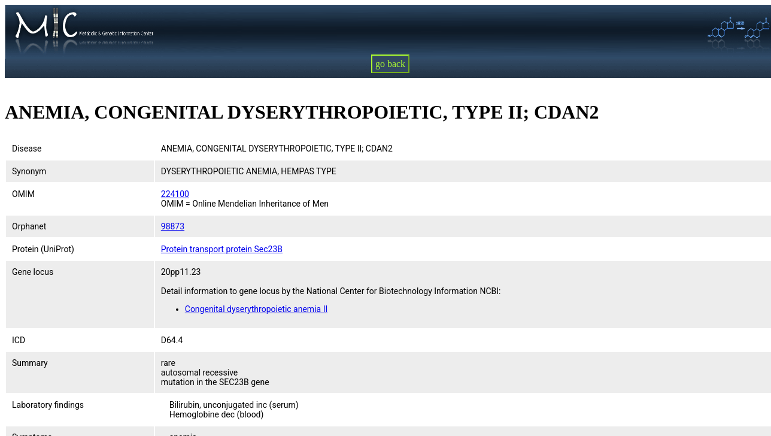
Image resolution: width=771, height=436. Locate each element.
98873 (172, 226)
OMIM (23, 194)
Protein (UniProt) (43, 249)
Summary (30, 363)
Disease (27, 148)
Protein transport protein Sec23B (222, 249)
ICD (18, 340)
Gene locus (32, 272)
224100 (175, 194)
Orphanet (29, 226)
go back (390, 64)
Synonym (29, 171)
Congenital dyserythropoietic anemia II (256, 309)
